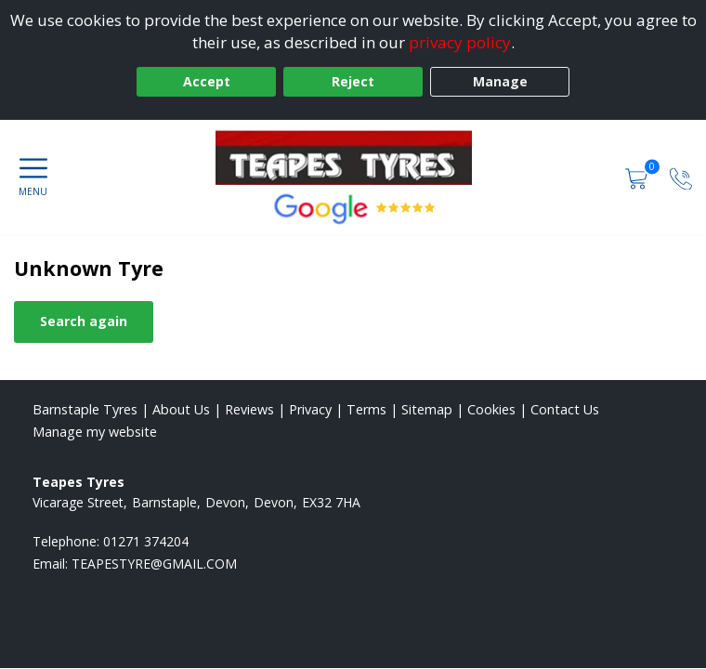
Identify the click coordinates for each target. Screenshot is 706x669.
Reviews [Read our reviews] (249, 409)
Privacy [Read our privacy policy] (310, 409)
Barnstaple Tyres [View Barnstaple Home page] (85, 409)
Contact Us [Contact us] (564, 409)
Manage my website (95, 431)
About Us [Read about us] (181, 409)
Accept (206, 81)
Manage (500, 81)
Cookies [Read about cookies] (491, 409)
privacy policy (460, 42)
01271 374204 (146, 541)
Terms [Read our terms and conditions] (366, 409)
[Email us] (154, 563)
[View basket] (638, 177)
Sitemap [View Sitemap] (426, 409)
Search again (83, 321)
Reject (353, 81)
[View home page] (353, 157)
